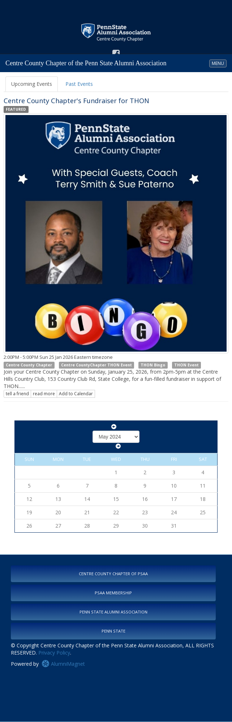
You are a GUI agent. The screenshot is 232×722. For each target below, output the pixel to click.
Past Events (79, 83)
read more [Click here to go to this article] (44, 394)
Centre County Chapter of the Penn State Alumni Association (86, 63)
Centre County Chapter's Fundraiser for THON (76, 100)
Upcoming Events (31, 83)
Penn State (113, 631)
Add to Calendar (76, 394)
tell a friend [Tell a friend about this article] (17, 394)
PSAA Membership (113, 592)
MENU (219, 63)
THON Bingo (153, 364)
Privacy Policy (54, 652)
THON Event (186, 364)
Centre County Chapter (29, 364)
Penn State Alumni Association (113, 612)
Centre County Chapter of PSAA (113, 573)
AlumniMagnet (63, 663)
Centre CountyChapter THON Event (96, 364)
